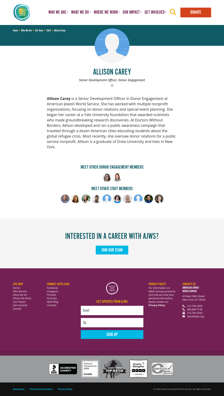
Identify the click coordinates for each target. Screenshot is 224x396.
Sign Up (112, 335)
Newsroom (19, 389)
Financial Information (41, 389)
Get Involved (20, 305)
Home (16, 287)
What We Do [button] (80, 12)
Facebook (52, 287)
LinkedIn (52, 305)
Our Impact (19, 301)
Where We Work (22, 298)
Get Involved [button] (155, 12)
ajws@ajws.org (195, 316)
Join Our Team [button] (112, 250)
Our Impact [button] (131, 12)
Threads (51, 294)
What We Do (20, 294)
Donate (195, 12)
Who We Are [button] (57, 12)
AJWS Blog (52, 301)
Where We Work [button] (106, 12)
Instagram (52, 291)
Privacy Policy (157, 305)
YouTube (52, 298)
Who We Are (20, 291)
